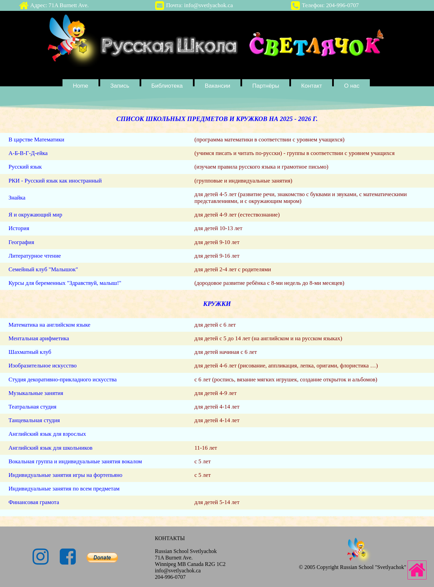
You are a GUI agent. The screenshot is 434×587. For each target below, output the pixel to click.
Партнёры (265, 86)
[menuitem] (81, 85)
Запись (119, 86)
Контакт (311, 86)
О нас (351, 86)
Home (80, 86)
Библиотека (167, 86)
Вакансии (217, 86)
